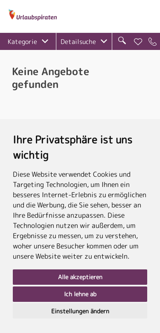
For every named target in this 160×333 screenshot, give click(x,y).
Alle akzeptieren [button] (80, 277)
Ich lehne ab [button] (80, 294)
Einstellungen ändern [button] (80, 311)
